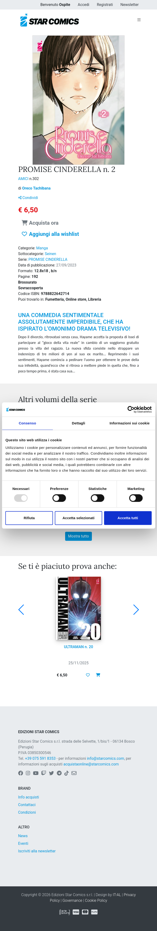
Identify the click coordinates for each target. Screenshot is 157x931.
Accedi (83, 4)
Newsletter (130, 4)
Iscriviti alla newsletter (37, 851)
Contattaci (27, 805)
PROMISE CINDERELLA (47, 259)
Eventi (23, 843)
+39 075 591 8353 (40, 758)
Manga (42, 248)
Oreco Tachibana (36, 188)
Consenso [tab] (27, 423)
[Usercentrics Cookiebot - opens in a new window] (131, 409)
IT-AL (117, 895)
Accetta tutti (127, 518)
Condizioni (27, 812)
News (23, 836)
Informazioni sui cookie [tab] (130, 423)
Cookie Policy (96, 900)
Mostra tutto (78, 536)
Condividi (28, 197)
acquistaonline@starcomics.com (91, 764)
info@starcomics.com (105, 758)
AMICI (24, 178)
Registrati (105, 4)
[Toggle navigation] (139, 20)
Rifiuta (29, 518)
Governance (72, 900)
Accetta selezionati (78, 518)
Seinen (50, 254)
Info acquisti (28, 797)
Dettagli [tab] (78, 423)
